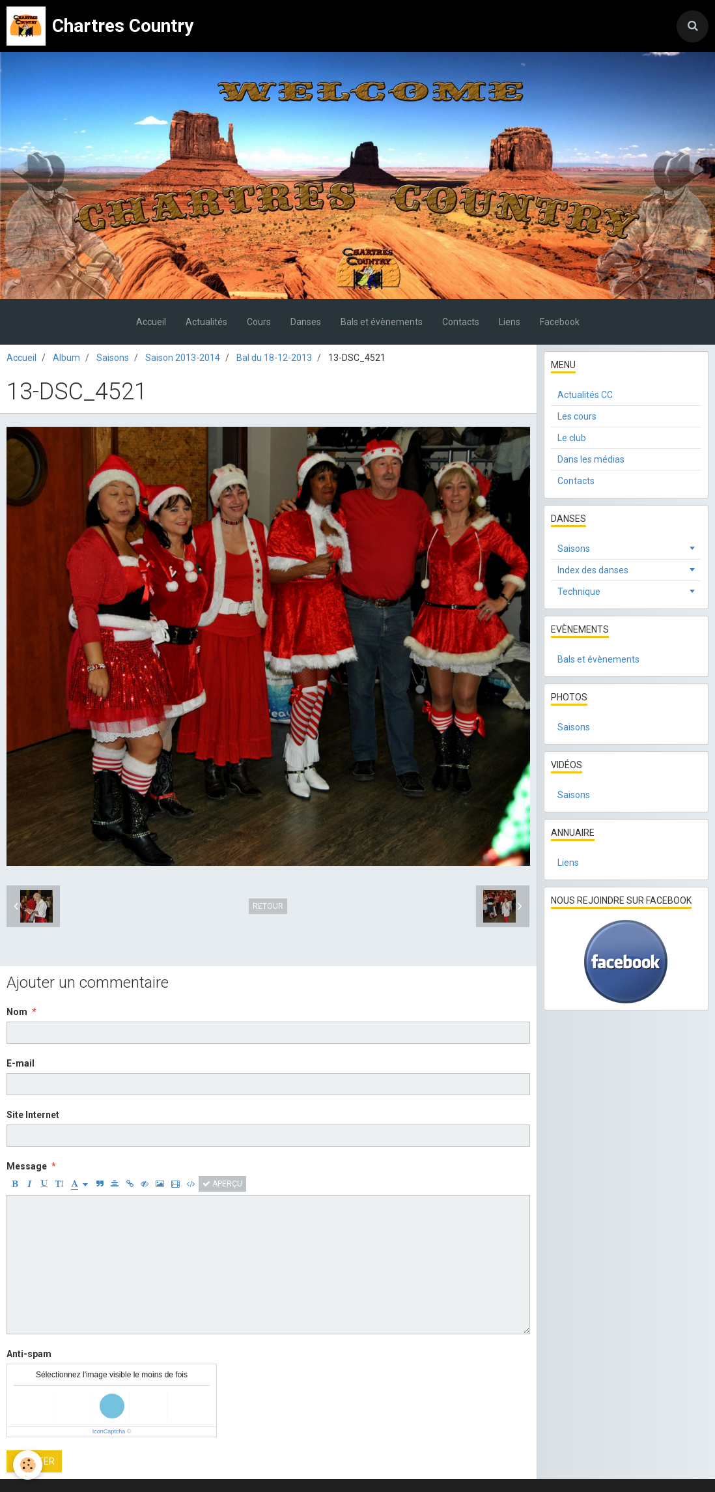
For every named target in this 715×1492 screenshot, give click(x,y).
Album (66, 357)
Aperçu (222, 1183)
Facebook (560, 322)
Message (27, 1166)
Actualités (206, 322)
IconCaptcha (109, 1431)
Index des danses (592, 570)
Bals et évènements (382, 322)
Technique (578, 591)
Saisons (112, 357)
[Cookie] (27, 1465)
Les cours (576, 416)
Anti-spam (29, 1354)
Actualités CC (585, 395)
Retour (268, 906)
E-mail (21, 1063)
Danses (305, 322)
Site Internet (33, 1115)
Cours (259, 322)
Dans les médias (590, 459)
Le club (571, 438)
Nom (17, 1012)
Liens (509, 322)
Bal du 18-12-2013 (274, 357)
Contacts (460, 322)
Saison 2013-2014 (182, 357)
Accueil (151, 322)
